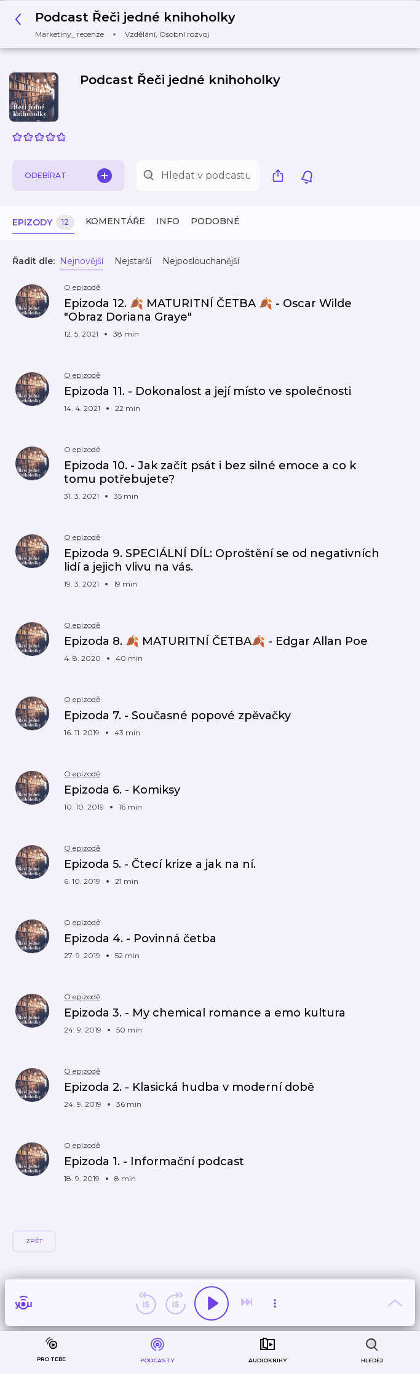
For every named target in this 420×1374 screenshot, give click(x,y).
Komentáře (115, 221)
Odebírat (68, 175)
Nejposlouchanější (200, 261)
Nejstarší (132, 261)
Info (168, 221)
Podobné (215, 221)
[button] (128, 24)
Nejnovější (81, 261)
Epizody (43, 223)
